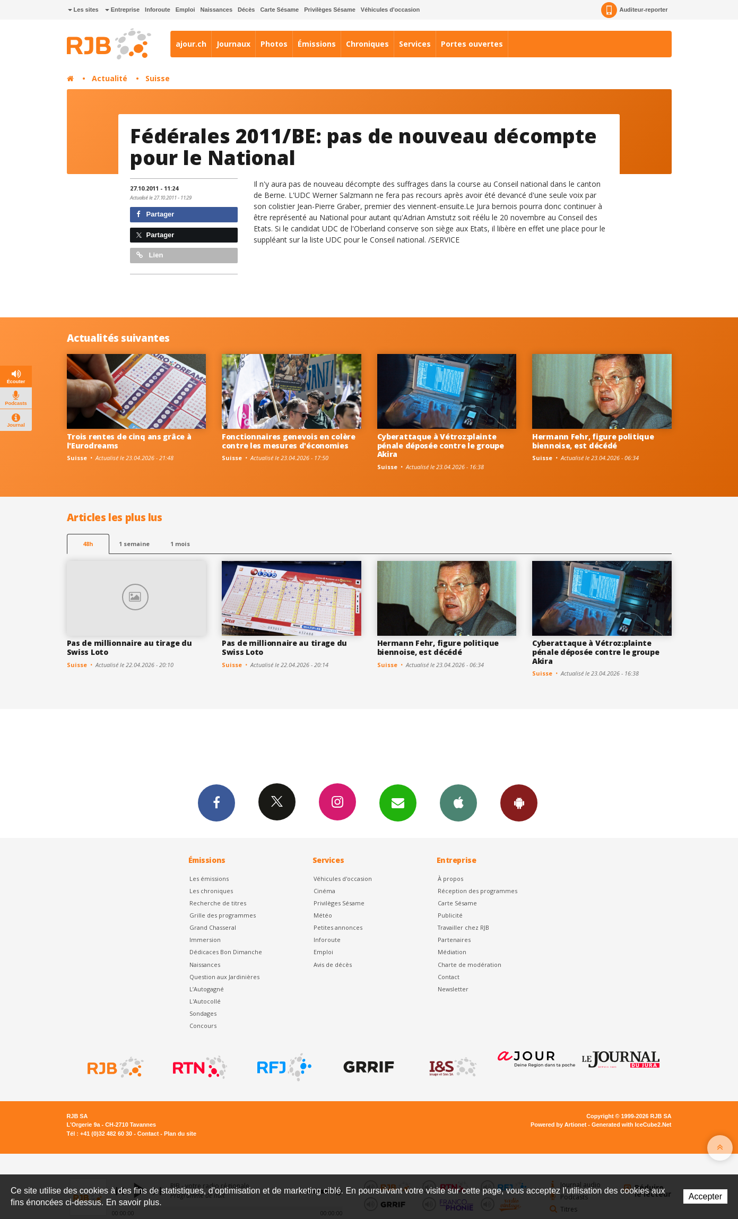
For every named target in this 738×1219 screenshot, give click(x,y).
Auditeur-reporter (634, 10)
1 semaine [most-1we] (134, 544)
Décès (246, 9)
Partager (155, 214)
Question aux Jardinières (224, 976)
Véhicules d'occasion (390, 9)
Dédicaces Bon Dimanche (225, 951)
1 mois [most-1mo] (180, 544)
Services (415, 44)
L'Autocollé (205, 1001)
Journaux (233, 44)
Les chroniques (211, 890)
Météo (323, 915)
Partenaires (454, 939)
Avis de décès (333, 964)
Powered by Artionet (558, 1124)
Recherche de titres (217, 903)
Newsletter (453, 988)
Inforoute (157, 9)
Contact (448, 976)
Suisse (157, 78)
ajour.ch (191, 44)
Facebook (216, 802)
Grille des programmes (222, 915)
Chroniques (367, 44)
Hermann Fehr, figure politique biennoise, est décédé (593, 441)
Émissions (317, 44)
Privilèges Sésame (329, 9)
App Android (518, 802)
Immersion (205, 939)
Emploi (185, 9)
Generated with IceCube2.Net (631, 1124)
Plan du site (180, 1133)
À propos (450, 878)
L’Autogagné (206, 988)
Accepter (705, 1196)
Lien (149, 255)
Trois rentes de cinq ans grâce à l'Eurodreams (129, 441)
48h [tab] (88, 544)
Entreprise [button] (122, 9)
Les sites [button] (83, 9)
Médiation (452, 951)
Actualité (109, 78)
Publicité (450, 915)
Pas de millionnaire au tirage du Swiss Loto (129, 647)
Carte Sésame (279, 9)
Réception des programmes (477, 890)
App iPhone (458, 802)
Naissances (216, 9)
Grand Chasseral (212, 927)
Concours (202, 1025)
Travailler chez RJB (463, 927)
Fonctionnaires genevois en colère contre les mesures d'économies (288, 441)
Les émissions (209, 878)
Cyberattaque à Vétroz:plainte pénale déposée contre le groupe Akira (440, 445)
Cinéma (324, 890)
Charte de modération (469, 964)
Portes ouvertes (472, 44)
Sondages (202, 1013)
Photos (274, 44)
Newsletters (397, 802)
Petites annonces (338, 927)
